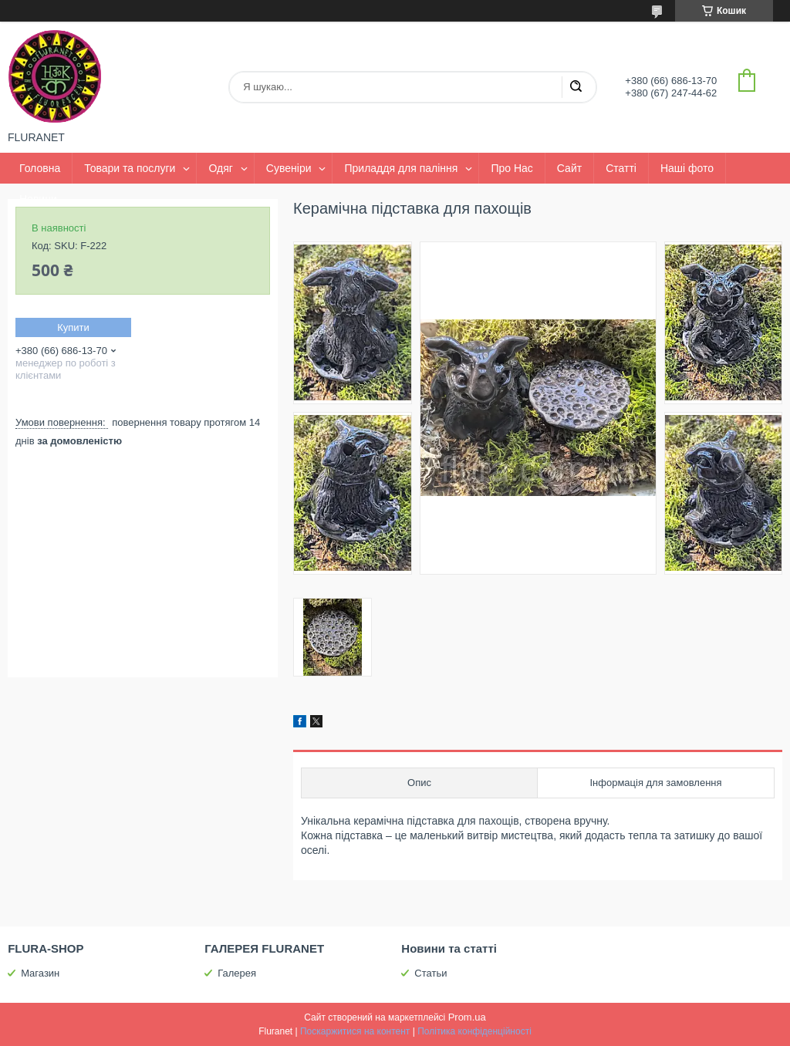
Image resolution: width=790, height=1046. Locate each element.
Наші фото (687, 168)
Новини (38, 199)
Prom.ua (467, 1017)
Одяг (220, 168)
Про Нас (511, 168)
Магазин (40, 973)
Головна (39, 168)
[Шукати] (575, 87)
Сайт (569, 168)
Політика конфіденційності (474, 1031)
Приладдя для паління (400, 168)
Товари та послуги (129, 168)
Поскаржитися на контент (355, 1031)
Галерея (237, 973)
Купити (73, 327)
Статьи (430, 973)
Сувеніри (289, 168)
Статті (621, 168)
